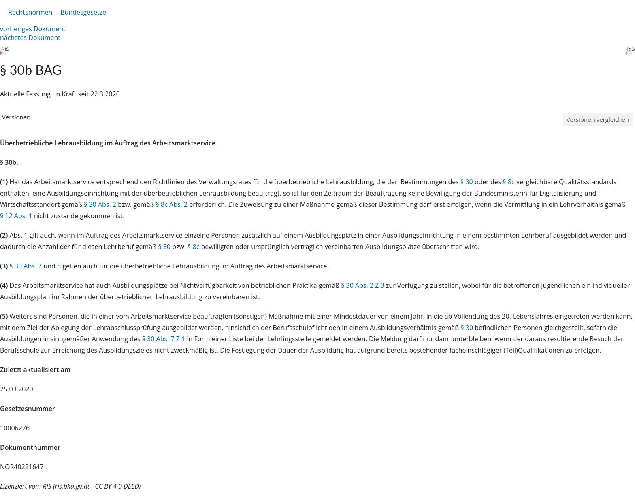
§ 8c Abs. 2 (172, 204)
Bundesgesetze (83, 12)
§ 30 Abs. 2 (100, 204)
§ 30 (466, 181)
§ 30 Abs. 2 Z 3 (362, 285)
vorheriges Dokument (33, 28)
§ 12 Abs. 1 (16, 215)
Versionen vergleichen (598, 119)
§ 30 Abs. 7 (25, 266)
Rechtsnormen (30, 12)
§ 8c (509, 181)
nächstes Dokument (30, 37)
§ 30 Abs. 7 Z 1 (163, 338)
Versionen (16, 117)
